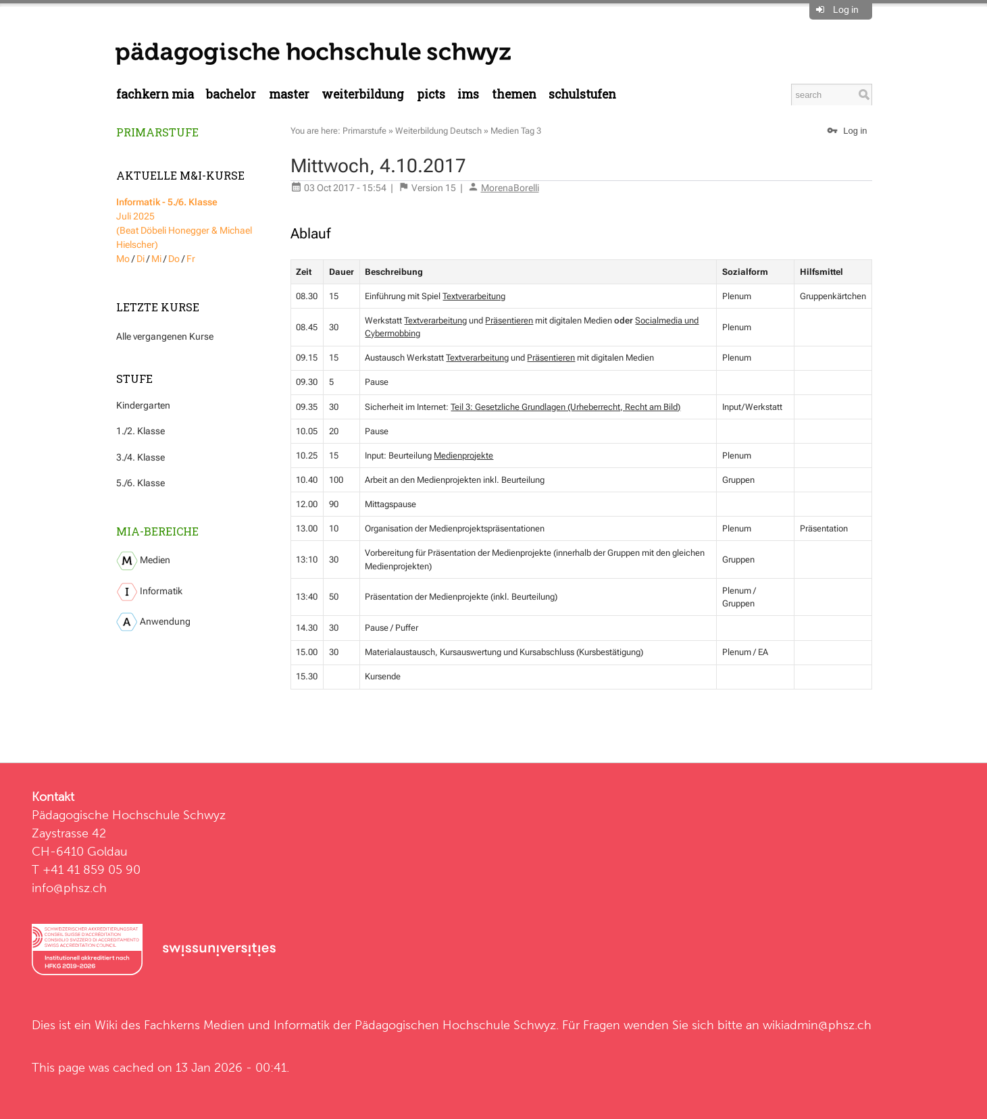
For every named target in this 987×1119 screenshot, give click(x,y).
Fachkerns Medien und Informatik (237, 1025)
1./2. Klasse (140, 430)
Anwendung (153, 622)
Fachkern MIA (155, 94)
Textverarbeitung (473, 296)
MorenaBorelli (510, 187)
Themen (514, 94)
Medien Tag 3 (515, 131)
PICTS (431, 94)
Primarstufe (157, 132)
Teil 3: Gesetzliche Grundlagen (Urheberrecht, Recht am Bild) (565, 407)
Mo (123, 258)
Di (140, 258)
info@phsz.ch (69, 888)
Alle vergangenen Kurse (164, 336)
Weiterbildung (363, 94)
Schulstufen (582, 94)
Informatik (149, 592)
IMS (468, 94)
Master (289, 94)
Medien (143, 561)
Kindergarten (143, 405)
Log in (846, 9)
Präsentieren (509, 320)
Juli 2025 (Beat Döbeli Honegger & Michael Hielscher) (184, 223)
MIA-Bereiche (157, 531)
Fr (190, 258)
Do (174, 258)
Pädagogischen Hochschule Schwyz (455, 1025)
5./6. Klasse (140, 482)
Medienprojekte (463, 455)
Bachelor (231, 94)
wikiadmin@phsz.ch (817, 1025)
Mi (156, 258)
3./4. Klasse (140, 457)
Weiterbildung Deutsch (438, 131)
